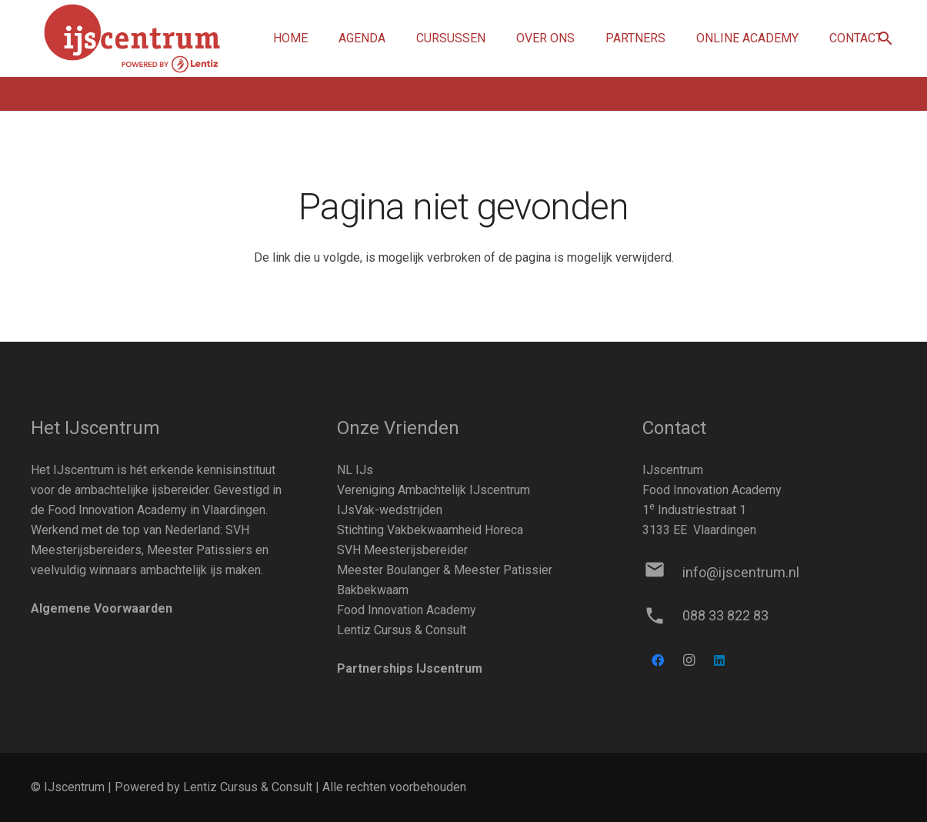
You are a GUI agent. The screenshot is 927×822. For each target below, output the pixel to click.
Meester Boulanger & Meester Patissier (444, 570)
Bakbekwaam (372, 590)
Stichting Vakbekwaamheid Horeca (430, 530)
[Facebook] (657, 660)
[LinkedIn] (719, 660)
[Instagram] (688, 660)
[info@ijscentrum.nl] (662, 572)
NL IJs (355, 470)
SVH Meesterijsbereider (402, 550)
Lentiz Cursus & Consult (401, 630)
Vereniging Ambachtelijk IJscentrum (433, 490)
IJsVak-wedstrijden (389, 510)
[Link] (132, 38)
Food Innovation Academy (406, 610)
